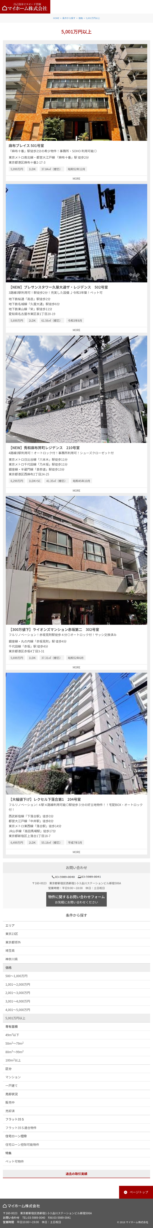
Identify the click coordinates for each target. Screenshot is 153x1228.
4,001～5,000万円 (17, 1009)
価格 (80, 18)
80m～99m (14, 1051)
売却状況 (11, 1094)
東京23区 (11, 933)
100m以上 (13, 1060)
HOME (56, 18)
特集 (8, 1153)
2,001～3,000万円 (17, 992)
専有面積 (11, 1026)
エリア (10, 925)
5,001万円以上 (93, 18)
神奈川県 (11, 959)
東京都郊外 (13, 942)
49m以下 (12, 1034)
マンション (13, 1077)
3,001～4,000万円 (17, 1001)
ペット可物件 (14, 1161)
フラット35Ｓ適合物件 (21, 1127)
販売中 (10, 1102)
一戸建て (11, 1085)
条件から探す (68, 18)
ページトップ (139, 1192)
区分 (8, 1068)
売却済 (10, 1110)
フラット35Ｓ (14, 1119)
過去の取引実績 (76, 1173)
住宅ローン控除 (16, 1136)
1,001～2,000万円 (17, 984)
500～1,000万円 (16, 975)
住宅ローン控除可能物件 (22, 1144)
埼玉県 (10, 950)
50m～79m (14, 1043)
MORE (76, 178)
